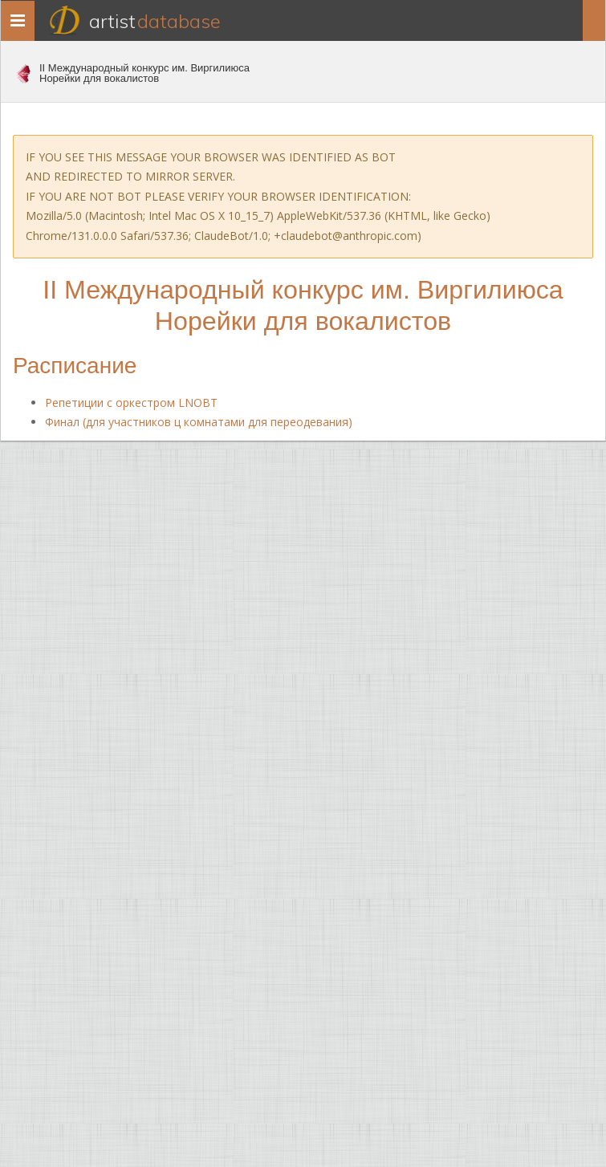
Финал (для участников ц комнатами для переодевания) (198, 421)
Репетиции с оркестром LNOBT (131, 402)
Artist (155, 21)
